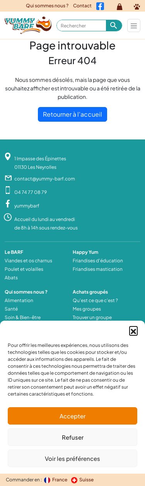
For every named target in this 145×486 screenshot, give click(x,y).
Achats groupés (90, 292)
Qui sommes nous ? (47, 5)
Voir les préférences (72, 458)
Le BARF (14, 252)
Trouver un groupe (92, 317)
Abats (11, 277)
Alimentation (19, 300)
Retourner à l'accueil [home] (72, 114)
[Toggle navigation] (133, 25)
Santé (11, 309)
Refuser (73, 437)
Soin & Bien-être (23, 317)
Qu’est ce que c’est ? (95, 300)
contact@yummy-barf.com (44, 179)
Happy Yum (85, 252)
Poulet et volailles (24, 269)
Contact (82, 5)
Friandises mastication (98, 269)
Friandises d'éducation (98, 260)
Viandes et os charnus (28, 260)
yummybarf (26, 206)
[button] (133, 330)
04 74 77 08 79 (30, 192)
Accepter (72, 416)
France (56, 480)
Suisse (82, 480)
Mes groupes (87, 309)
